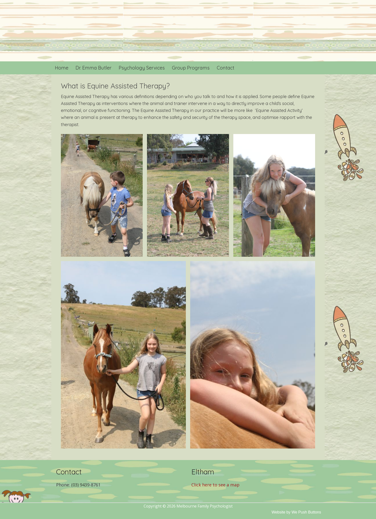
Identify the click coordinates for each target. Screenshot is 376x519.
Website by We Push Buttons (296, 512)
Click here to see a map (215, 485)
